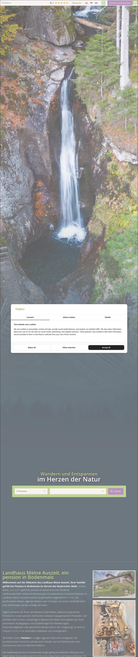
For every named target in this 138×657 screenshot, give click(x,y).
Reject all (32, 348)
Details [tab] (108, 317)
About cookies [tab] (69, 317)
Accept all (106, 348)
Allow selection (69, 348)
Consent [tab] (30, 317)
